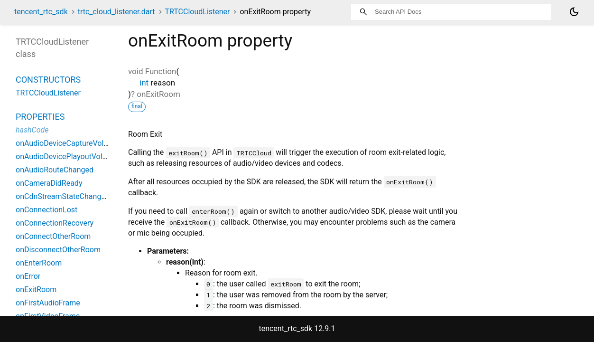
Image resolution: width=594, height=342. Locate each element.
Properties (40, 117)
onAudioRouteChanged (54, 169)
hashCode (32, 129)
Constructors (48, 80)
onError (28, 276)
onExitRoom (36, 289)
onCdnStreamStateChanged (63, 196)
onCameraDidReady (49, 183)
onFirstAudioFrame (48, 302)
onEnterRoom (39, 262)
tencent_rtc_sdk (41, 11)
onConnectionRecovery (54, 223)
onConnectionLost (46, 209)
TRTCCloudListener (197, 11)
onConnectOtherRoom (53, 236)
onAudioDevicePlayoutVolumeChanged (81, 156)
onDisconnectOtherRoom (58, 249)
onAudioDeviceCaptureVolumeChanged (82, 143)
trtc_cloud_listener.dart (116, 11)
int (143, 82)
